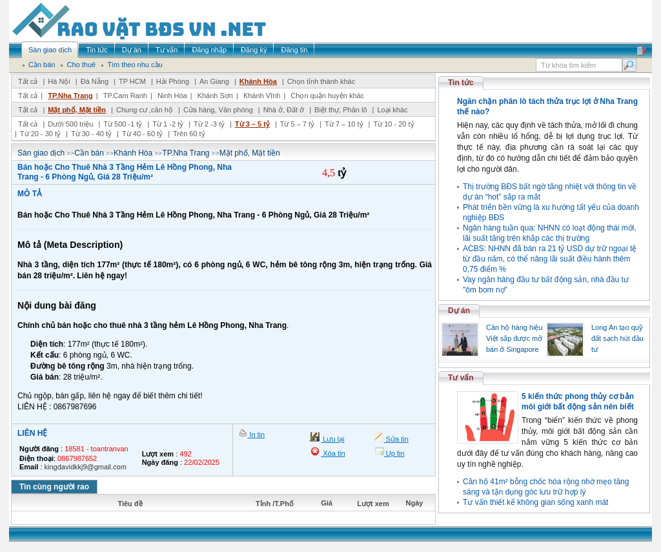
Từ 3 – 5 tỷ (252, 124)
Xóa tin (333, 453)
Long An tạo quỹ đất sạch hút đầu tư (617, 338)
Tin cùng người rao (54, 486)
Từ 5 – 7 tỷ (297, 124)
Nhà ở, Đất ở (283, 110)
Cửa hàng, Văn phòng (218, 110)
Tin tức (461, 82)
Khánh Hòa (258, 81)
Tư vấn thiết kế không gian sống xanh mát (535, 502)
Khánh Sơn (215, 95)
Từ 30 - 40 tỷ (91, 134)
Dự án (459, 310)
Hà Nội (59, 81)
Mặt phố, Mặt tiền (77, 110)
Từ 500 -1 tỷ (122, 124)
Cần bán (89, 153)
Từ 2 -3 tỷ (209, 124)
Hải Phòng (172, 81)
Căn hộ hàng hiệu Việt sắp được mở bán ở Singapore (514, 338)
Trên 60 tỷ (189, 134)
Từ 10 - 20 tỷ (393, 124)
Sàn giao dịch (41, 153)
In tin (256, 434)
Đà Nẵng (94, 81)
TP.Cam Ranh (125, 95)
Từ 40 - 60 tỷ (142, 134)
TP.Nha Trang (70, 95)
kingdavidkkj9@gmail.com (86, 467)
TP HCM (132, 81)
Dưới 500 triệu (70, 124)
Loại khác (392, 110)
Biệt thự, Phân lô (340, 110)
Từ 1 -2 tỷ (167, 124)
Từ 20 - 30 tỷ (40, 134)
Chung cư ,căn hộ (144, 110)
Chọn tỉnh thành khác (321, 81)
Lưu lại (332, 439)
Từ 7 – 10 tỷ (344, 124)
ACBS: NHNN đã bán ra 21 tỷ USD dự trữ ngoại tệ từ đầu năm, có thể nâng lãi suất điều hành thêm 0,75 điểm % (549, 259)
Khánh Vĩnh (262, 95)
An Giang (214, 81)
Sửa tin (396, 439)
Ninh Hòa (172, 95)
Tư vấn (461, 377)
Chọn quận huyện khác (327, 95)
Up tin (394, 453)
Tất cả (27, 81)
